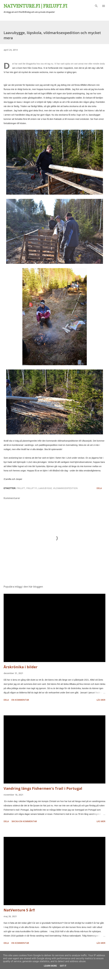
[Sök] (96, 5)
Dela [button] (99, 488)
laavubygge (45, 488)
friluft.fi (31, 488)
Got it (63, 966)
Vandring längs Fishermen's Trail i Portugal (43, 788)
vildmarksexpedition (65, 488)
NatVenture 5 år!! (19, 909)
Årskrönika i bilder (20, 666)
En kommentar (20, 699)
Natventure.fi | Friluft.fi (35, 6)
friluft (21, 488)
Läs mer (101, 699)
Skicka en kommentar (24, 821)
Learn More (50, 966)
